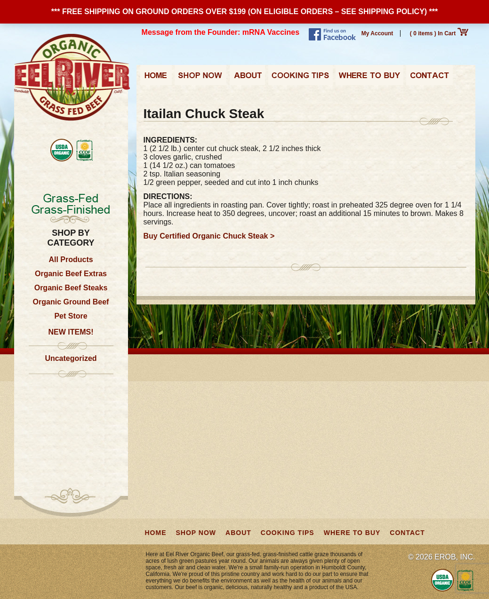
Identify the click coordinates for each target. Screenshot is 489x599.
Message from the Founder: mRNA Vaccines (221, 32)
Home (156, 78)
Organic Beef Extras (71, 274)
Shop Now (201, 78)
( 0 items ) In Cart (439, 33)
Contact (429, 78)
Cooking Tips (300, 78)
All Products (70, 260)
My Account (377, 33)
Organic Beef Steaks (71, 288)
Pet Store (70, 316)
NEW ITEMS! (71, 332)
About (247, 78)
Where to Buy (369, 78)
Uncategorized (70, 358)
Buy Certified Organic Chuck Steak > (209, 236)
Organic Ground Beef (71, 302)
